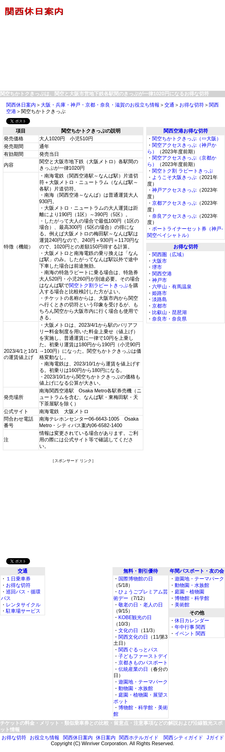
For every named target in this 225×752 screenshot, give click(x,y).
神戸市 (159, 280)
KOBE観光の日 (135, 617)
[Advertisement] (73, 507)
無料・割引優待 (140, 571)
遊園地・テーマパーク (143, 681)
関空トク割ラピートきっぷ (98, 285)
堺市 (157, 267)
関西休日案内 (21, 104)
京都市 (159, 305)
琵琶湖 (179, 312)
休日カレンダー (192, 620)
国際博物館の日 (135, 578)
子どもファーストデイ (143, 656)
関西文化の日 (133, 637)
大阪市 (159, 261)
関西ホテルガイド (139, 737)
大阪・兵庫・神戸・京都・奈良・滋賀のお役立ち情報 (100, 104)
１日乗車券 (18, 578)
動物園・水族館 (135, 688)
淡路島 (159, 299)
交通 (169, 104)
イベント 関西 (190, 633)
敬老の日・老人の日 (140, 604)
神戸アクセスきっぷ (174, 190)
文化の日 (128, 630)
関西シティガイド (183, 737)
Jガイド (215, 737)
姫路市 (159, 293)
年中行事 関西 (190, 627)
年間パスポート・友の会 (197, 571)
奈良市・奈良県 (169, 318)
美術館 (182, 604)
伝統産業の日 (133, 669)
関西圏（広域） (169, 254)
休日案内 (106, 737)
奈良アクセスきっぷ (174, 216)
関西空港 (162, 273)
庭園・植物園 (189, 591)
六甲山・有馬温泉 (172, 286)
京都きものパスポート (143, 662)
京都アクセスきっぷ (174, 203)
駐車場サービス (23, 611)
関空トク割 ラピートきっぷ (182, 170)
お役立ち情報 (44, 737)
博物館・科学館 (192, 598)
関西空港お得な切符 (185, 130)
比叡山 (159, 312)
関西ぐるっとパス (138, 649)
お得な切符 (191, 104)
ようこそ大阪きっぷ (174, 177)
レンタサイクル (23, 604)
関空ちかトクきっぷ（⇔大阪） (186, 138)
